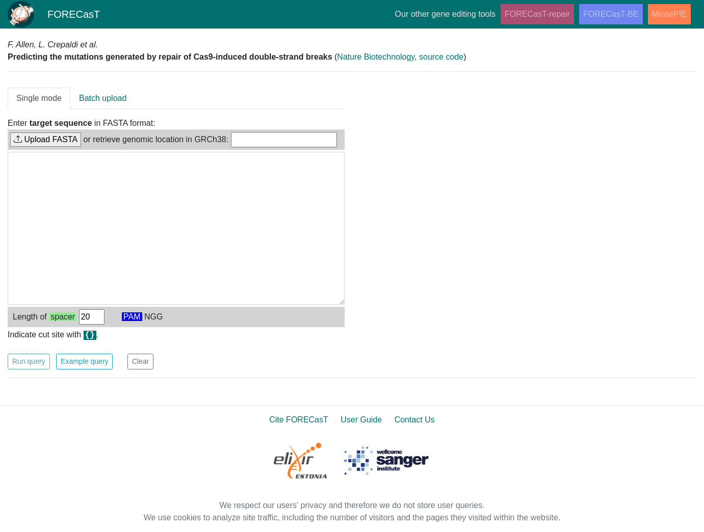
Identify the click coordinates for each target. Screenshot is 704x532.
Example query (84, 361)
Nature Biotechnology (375, 56)
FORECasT (54, 14)
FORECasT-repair (537, 14)
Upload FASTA (45, 139)
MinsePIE (669, 14)
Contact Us (415, 419)
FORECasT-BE (610, 14)
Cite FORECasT (298, 419)
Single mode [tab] (39, 98)
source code (441, 56)
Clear (140, 361)
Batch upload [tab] (102, 98)
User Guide (361, 419)
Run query (28, 361)
